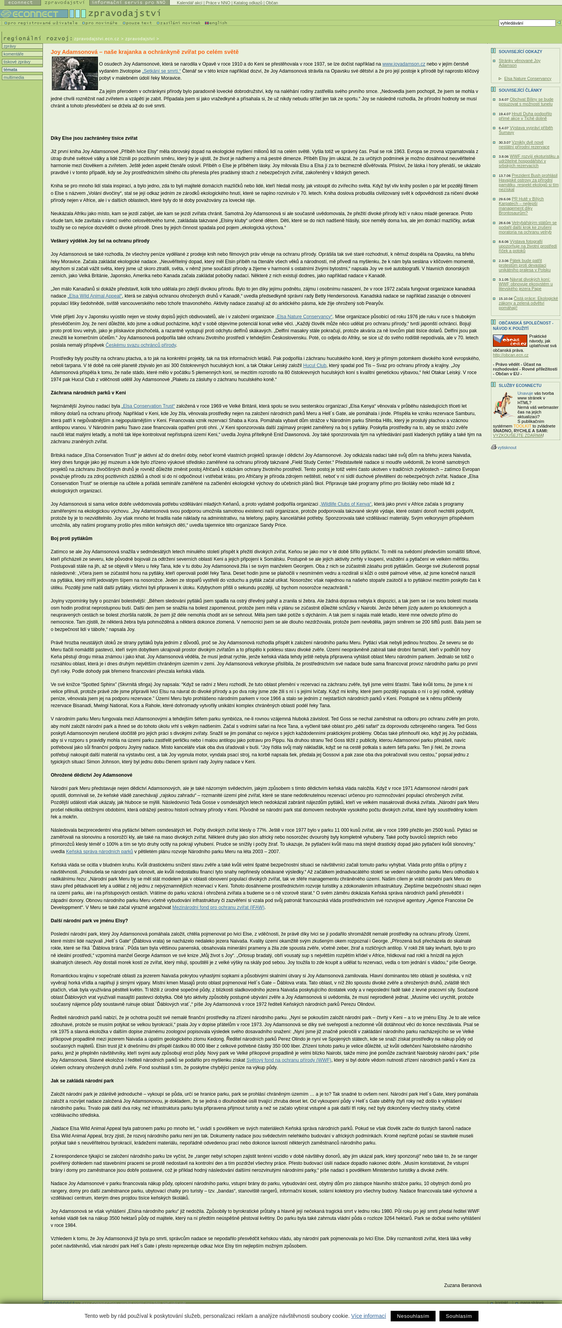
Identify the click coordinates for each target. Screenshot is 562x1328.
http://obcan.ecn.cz (510, 355)
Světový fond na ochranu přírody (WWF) (288, 1060)
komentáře (12, 54)
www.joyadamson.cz (403, 64)
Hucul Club (314, 365)
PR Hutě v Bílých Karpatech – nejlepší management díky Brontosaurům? (521, 205)
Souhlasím (459, 1316)
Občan (272, 2)
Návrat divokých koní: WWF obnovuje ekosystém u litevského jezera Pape (526, 284)
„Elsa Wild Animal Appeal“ (95, 296)
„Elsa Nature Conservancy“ (304, 316)
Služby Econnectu (520, 385)
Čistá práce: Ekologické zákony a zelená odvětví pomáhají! (528, 303)
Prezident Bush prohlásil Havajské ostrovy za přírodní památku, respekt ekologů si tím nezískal (529, 182)
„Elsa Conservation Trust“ (148, 406)
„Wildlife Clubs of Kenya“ (346, 504)
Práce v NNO (218, 2)
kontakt (501, 1303)
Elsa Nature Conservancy (527, 78)
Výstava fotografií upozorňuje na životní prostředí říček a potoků (528, 246)
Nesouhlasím (413, 1316)
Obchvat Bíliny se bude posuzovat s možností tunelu (526, 101)
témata (9, 69)
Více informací (368, 1316)
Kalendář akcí (189, 2)
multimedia (13, 77)
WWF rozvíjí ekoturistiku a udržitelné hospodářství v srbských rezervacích (529, 161)
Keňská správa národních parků (99, 851)
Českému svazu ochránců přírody (141, 345)
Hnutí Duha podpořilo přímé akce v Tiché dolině (525, 116)
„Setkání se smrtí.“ (161, 71)
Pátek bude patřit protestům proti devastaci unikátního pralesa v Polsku (525, 265)
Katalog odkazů (248, 2)
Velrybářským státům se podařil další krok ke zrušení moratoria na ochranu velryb (528, 227)
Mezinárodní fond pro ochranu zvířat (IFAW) (219, 907)
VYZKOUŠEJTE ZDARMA (518, 435)
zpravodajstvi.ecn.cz (96, 38)
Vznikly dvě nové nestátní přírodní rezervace (524, 144)
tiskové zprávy (16, 61)
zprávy (9, 46)
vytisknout (503, 447)
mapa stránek (532, 1303)
